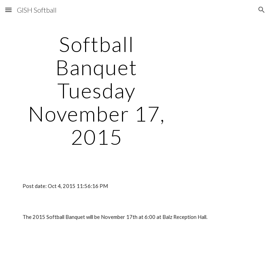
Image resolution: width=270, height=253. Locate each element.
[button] (8, 9)
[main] (96, 90)
